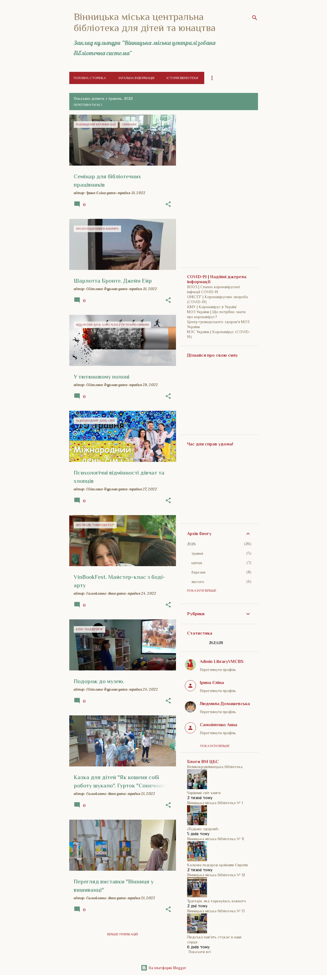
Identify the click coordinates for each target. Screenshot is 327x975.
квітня (196, 563)
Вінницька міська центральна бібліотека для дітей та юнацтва (145, 22)
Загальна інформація (136, 78)
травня (197, 553)
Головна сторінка (90, 78)
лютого (197, 581)
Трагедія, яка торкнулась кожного (216, 901)
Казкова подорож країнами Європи (217, 865)
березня (198, 572)
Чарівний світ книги (204, 793)
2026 (191, 544)
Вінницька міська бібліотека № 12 (216, 875)
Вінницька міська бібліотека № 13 (216, 911)
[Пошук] (254, 17)
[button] (168, 204)
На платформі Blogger (163, 968)
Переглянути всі (88, 105)
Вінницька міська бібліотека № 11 (215, 839)
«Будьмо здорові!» (203, 829)
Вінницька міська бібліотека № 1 (215, 803)
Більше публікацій (122, 934)
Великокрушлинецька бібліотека (214, 766)
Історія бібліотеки (182, 78)
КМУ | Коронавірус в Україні (211, 307)
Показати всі (199, 951)
